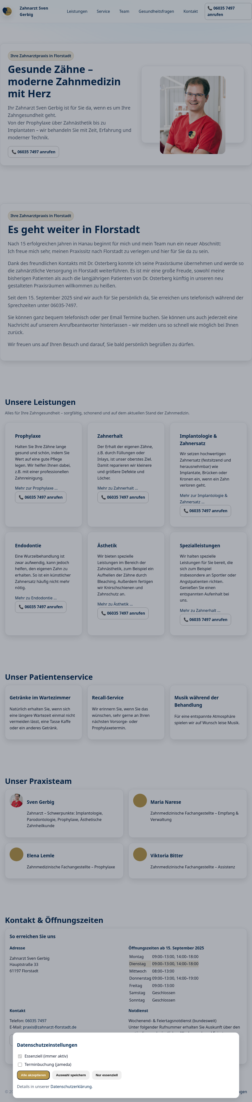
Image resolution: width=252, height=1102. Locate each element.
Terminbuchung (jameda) (44, 1064)
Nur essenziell (107, 1075)
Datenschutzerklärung (71, 1086)
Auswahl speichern (71, 1075)
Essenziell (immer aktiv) (43, 1056)
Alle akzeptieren (33, 1075)
